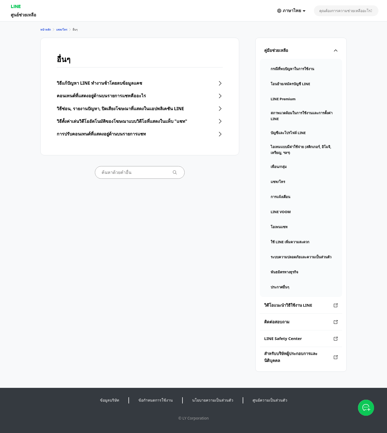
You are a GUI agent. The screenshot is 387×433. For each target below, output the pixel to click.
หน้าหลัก (45, 29)
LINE (16, 6)
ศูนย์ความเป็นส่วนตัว (270, 400)
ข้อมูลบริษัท (109, 400)
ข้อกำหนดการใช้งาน (155, 400)
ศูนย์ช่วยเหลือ (23, 14)
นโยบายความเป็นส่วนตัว (212, 400)
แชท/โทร (61, 29)
